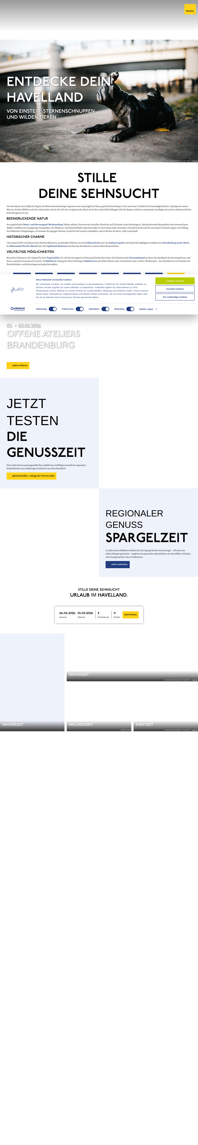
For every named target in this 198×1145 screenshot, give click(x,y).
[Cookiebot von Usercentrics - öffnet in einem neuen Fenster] (18, 35)
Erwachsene (103, 618)
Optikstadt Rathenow (57, 247)
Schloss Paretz (93, 243)
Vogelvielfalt (53, 258)
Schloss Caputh (116, 243)
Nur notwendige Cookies (175, 23)
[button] (22, 282)
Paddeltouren (91, 262)
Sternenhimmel (137, 258)
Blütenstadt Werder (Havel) (24, 247)
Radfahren (51, 262)
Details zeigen (146, 35)
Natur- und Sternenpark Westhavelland (43, 225)
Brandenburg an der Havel (176, 243)
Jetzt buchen (130, 615)
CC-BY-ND (194, 161)
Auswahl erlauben (175, 15)
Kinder (117, 618)
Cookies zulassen (175, 7)
